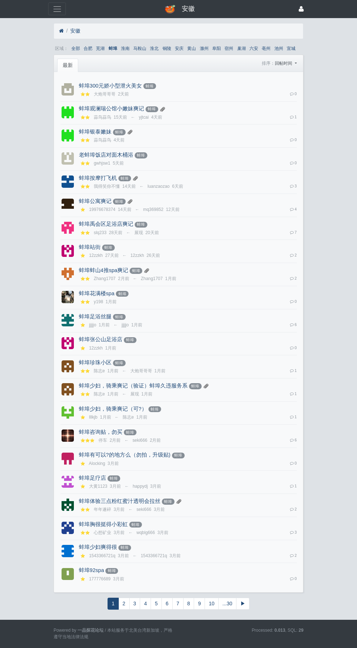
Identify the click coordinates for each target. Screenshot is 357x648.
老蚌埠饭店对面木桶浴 (106, 155)
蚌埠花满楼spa (96, 293)
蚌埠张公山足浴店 (100, 339)
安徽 (75, 31)
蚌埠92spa (91, 570)
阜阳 (216, 48)
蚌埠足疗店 (92, 478)
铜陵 (167, 48)
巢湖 (241, 48)
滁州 (204, 48)
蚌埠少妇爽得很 (98, 547)
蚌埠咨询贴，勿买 (100, 432)
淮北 (154, 48)
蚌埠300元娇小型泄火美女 (110, 86)
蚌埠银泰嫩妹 (95, 132)
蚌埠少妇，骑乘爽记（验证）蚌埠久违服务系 (133, 386)
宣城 (291, 48)
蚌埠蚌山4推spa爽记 (104, 270)
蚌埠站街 (90, 247)
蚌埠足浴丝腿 (95, 316)
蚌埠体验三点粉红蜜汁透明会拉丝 (119, 501)
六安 (253, 48)
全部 (75, 48)
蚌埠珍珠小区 (95, 362)
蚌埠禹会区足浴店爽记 (106, 224)
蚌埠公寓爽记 (95, 201)
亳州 (266, 48)
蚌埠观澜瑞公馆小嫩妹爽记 (111, 108)
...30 (227, 603)
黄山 (191, 48)
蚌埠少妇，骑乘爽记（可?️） (113, 409)
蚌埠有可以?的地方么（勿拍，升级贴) (125, 455)
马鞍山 (139, 48)
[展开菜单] (57, 9)
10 (212, 603)
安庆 (179, 48)
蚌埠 (113, 48)
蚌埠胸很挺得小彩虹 (103, 524)
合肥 (88, 48)
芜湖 (100, 48)
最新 (68, 65)
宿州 (228, 48)
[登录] (301, 9)
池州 (278, 48)
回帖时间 (284, 63)
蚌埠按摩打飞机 (98, 178)
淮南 (125, 48)
